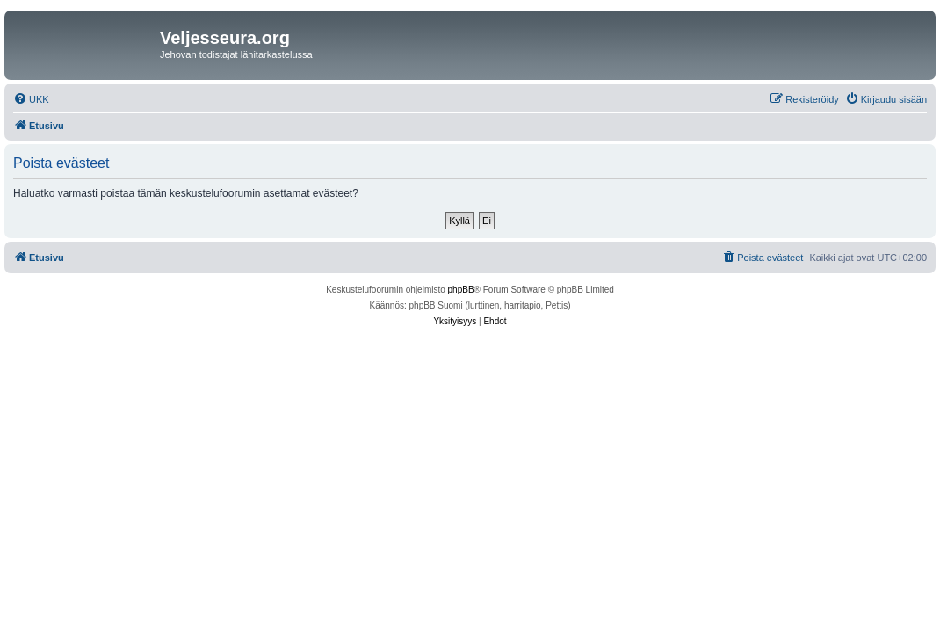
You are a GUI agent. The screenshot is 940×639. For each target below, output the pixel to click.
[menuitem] (31, 99)
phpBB (461, 289)
